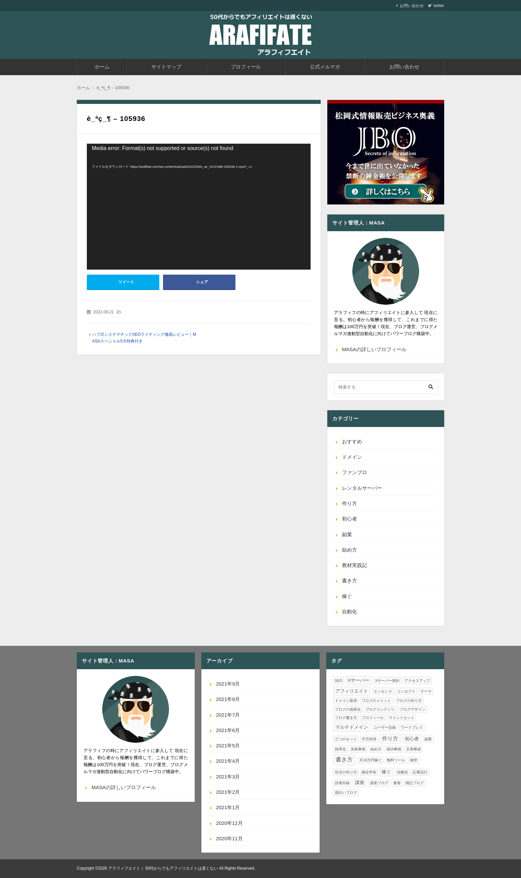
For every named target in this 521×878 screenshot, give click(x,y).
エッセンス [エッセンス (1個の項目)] (383, 691)
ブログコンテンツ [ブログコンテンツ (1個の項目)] (380, 709)
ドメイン (352, 457)
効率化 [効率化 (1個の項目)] (340, 749)
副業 (347, 534)
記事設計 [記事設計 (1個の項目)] (420, 772)
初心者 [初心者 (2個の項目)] (412, 738)
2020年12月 (229, 823)
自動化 (349, 611)
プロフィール (246, 66)
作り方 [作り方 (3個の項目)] (390, 738)
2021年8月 (228, 699)
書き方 (349, 580)
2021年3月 (228, 776)
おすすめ (352, 441)
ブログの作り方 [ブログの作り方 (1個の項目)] (409, 701)
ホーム (102, 66)
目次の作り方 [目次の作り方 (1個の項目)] (346, 772)
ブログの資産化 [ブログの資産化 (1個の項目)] (348, 709)
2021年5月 (228, 745)
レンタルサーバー (362, 488)
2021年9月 (228, 684)
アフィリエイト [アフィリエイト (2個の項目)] (351, 691)
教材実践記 (354, 565)
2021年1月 (228, 807)
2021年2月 (228, 792)
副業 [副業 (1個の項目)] (428, 739)
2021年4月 (228, 761)
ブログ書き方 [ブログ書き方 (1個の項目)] (346, 718)
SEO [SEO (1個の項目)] (339, 681)
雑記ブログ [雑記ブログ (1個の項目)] (414, 783)
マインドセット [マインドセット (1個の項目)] (401, 718)
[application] (199, 207)
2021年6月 (228, 730)
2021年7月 (228, 715)
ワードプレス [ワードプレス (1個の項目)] (412, 727)
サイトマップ (166, 66)
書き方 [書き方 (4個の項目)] (344, 759)
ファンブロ (354, 472)
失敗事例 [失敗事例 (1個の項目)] (358, 749)
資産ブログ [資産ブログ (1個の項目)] (379, 783)
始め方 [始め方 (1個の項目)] (375, 749)
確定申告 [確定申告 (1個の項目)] (369, 772)
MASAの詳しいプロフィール (374, 349)
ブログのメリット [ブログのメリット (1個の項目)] (376, 701)
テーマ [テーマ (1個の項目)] (425, 691)
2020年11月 (229, 838)
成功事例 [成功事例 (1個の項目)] (393, 749)
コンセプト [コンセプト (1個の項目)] (406, 691)
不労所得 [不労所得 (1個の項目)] (369, 739)
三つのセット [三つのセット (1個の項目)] (346, 739)
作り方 (349, 503)
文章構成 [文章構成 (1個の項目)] (413, 749)
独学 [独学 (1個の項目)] (413, 760)
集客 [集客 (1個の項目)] (397, 783)
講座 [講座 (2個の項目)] (359, 782)
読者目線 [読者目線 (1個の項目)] (342, 783)
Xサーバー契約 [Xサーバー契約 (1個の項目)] (387, 681)
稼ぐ (347, 596)
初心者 (349, 519)
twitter (438, 5)
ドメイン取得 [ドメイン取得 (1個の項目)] (346, 701)
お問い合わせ (412, 5)
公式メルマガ (325, 66)
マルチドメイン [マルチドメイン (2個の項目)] (351, 727)
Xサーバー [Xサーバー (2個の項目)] (358, 680)
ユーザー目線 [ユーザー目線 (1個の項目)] (385, 727)
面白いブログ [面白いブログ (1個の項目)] (346, 792)
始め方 (349, 550)
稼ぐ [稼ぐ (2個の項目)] (386, 771)
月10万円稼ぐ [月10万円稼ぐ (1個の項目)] (370, 760)
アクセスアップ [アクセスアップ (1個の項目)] (417, 681)
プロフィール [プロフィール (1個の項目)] (373, 718)
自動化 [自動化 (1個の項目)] (402, 772)
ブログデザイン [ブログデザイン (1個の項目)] (412, 709)
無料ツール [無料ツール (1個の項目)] (396, 760)
